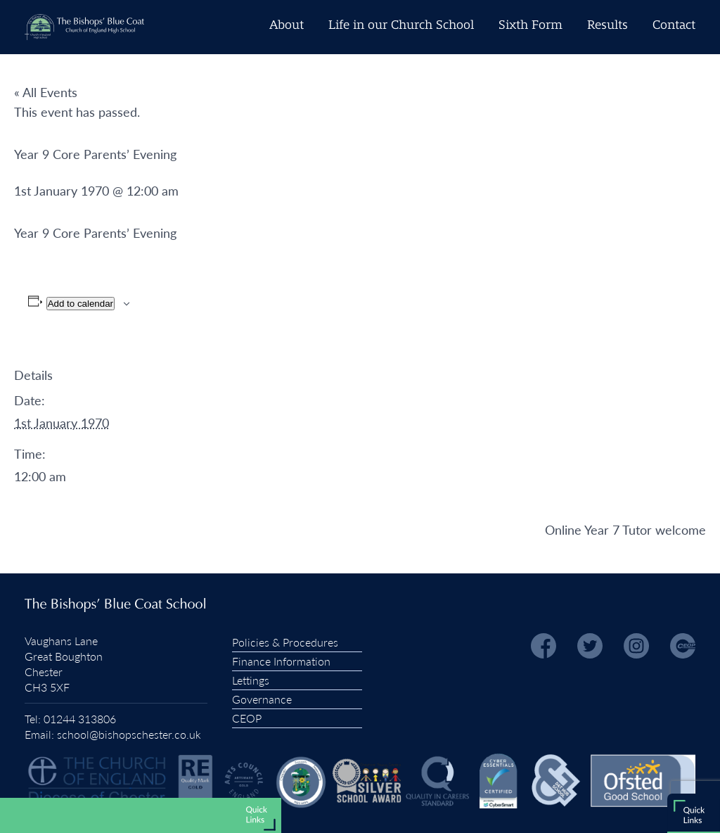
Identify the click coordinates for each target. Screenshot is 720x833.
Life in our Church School (401, 25)
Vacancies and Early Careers (193, 818)
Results (607, 25)
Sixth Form (530, 25)
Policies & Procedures (285, 642)
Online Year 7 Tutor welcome (625, 529)
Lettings (250, 680)
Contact (673, 25)
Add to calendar (80, 303)
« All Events (45, 92)
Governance (262, 699)
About (286, 25)
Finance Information (281, 661)
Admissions (233, 769)
